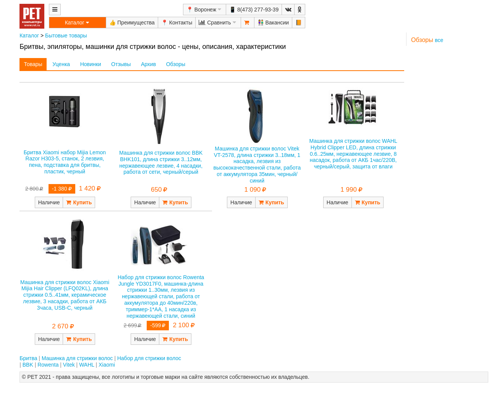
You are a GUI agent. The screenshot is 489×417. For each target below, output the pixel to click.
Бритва (28, 358)
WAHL (86, 365)
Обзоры (176, 64)
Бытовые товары (66, 35)
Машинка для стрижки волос (77, 358)
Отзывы (121, 64)
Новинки (90, 64)
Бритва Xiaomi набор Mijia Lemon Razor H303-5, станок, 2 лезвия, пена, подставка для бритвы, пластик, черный (65, 162)
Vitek (69, 365)
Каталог (29, 35)
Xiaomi (107, 365)
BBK (28, 365)
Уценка (61, 64)
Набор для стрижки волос (149, 358)
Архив (148, 64)
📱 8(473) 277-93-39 (254, 9)
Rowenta (47, 365)
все (439, 40)
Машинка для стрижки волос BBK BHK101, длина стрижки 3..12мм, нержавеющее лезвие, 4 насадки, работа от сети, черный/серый (160, 162)
